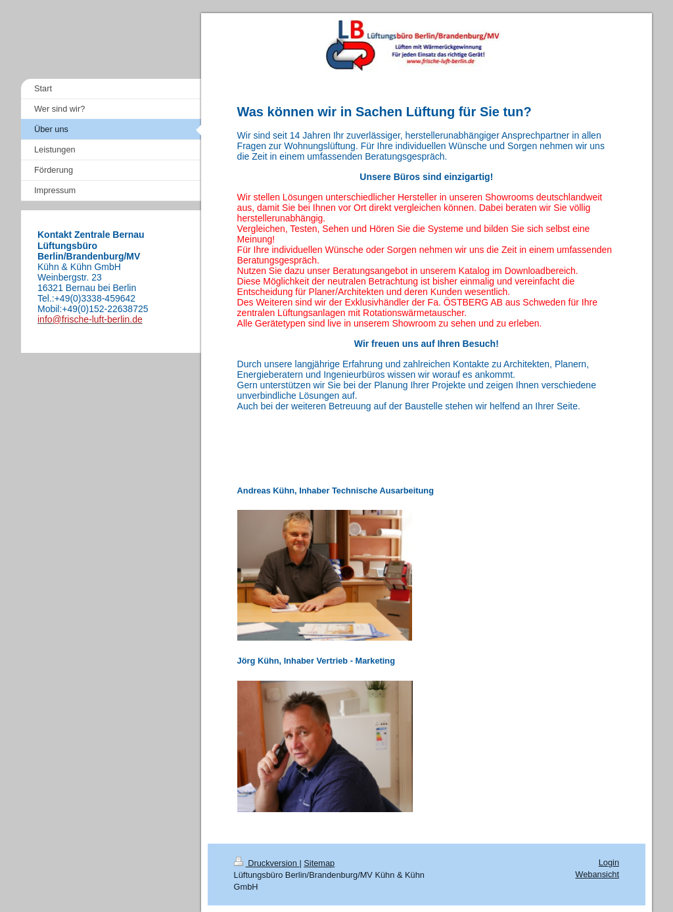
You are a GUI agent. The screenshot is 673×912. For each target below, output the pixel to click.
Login (609, 862)
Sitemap (319, 863)
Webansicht (597, 874)
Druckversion (267, 863)
